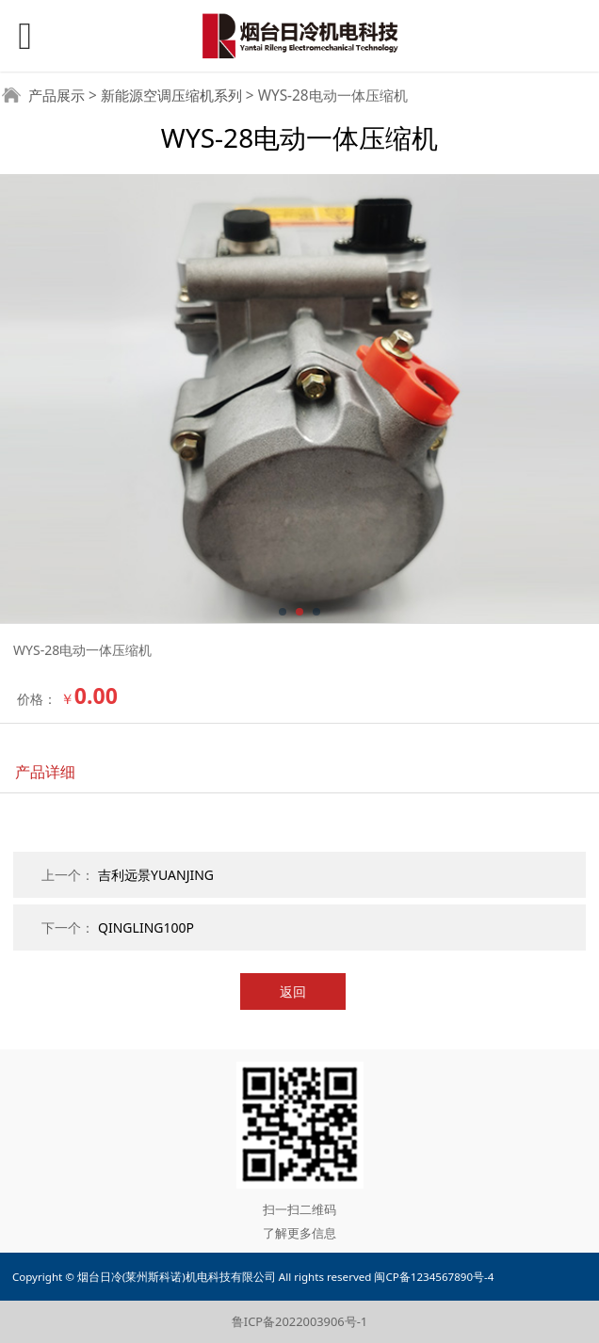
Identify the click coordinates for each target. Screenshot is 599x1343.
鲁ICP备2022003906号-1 (299, 1321)
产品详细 (45, 771)
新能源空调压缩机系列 (171, 95)
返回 (293, 991)
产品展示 (56, 95)
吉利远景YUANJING (156, 875)
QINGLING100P (146, 927)
